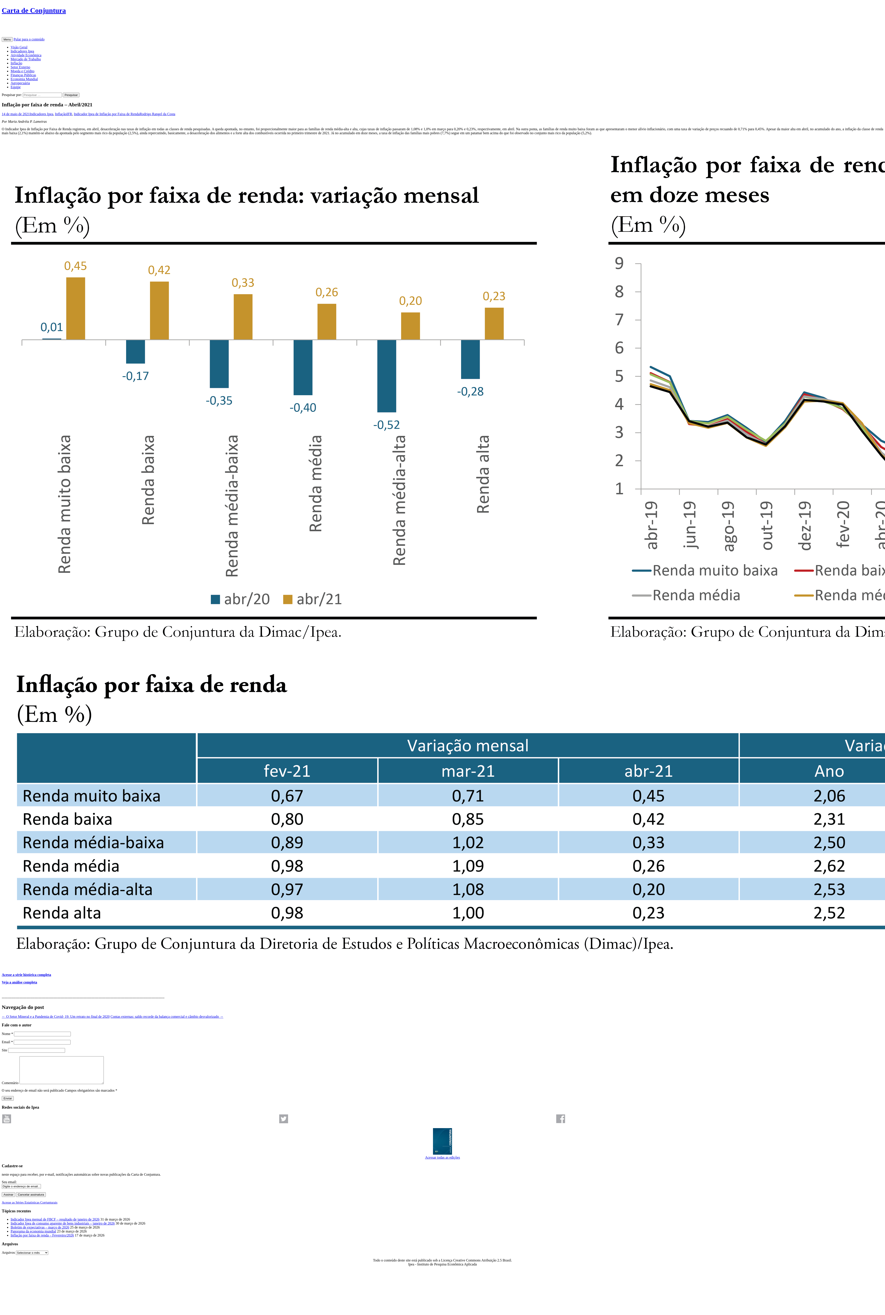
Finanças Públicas (23, 75)
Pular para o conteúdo (28, 39)
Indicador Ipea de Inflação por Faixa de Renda (107, 114)
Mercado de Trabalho (26, 59)
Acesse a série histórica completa (26, 975)
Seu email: (9, 1187)
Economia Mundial (24, 79)
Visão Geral (19, 47)
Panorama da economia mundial (33, 1236)
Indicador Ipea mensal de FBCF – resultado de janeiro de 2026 (55, 1225)
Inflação (16, 63)
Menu (7, 39)
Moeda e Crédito (23, 71)
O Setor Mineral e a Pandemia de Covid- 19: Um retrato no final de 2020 (56, 1016)
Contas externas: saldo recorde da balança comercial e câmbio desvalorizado (166, 1016)
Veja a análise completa (19, 982)
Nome (7, 1034)
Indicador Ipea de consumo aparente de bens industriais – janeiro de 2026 (63, 1229)
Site (4, 1050)
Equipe (16, 87)
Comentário (10, 1088)
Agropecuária (20, 83)
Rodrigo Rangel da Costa (157, 114)
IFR (69, 114)
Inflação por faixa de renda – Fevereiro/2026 (42, 1240)
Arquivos (8, 1258)
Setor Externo (20, 67)
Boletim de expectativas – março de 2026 (40, 1232)
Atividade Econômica (26, 55)
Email (7, 1042)
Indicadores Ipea (22, 51)
